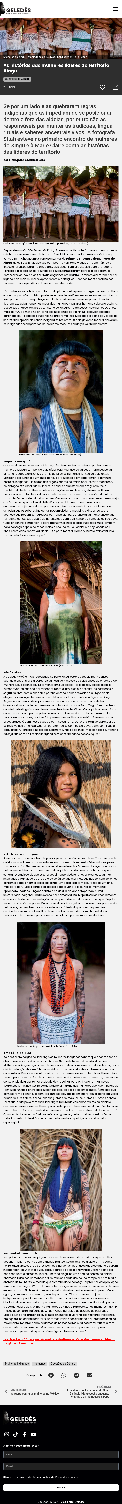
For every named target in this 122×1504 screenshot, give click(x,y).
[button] (51, 1375)
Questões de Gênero (17, 78)
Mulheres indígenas (17, 1363)
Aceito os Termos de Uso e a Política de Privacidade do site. (42, 1477)
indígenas (40, 1363)
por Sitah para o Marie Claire (24, 160)
